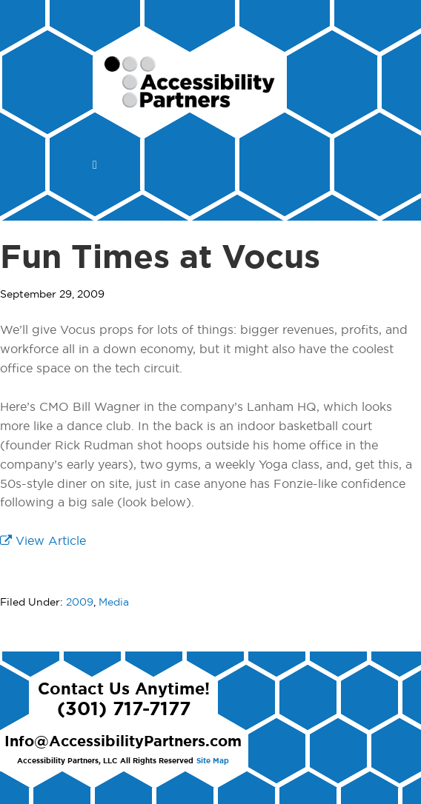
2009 (79, 602)
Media (114, 602)
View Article (43, 541)
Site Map (212, 761)
